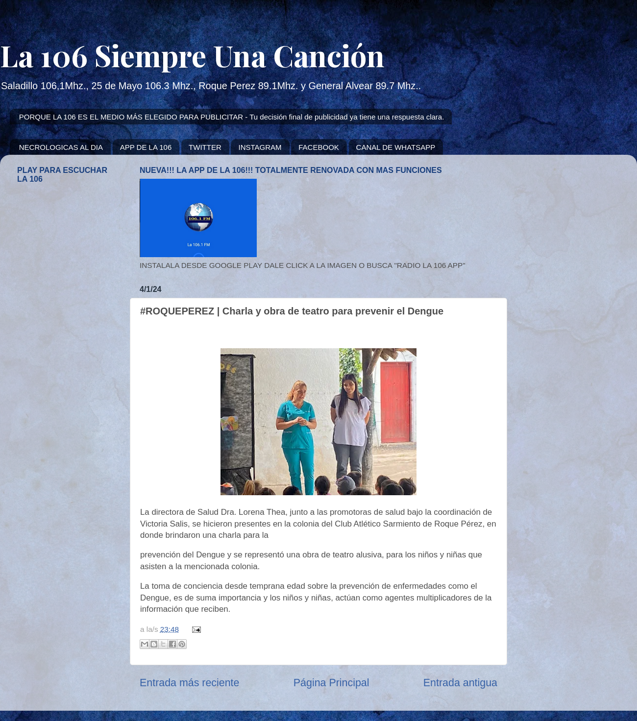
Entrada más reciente (189, 683)
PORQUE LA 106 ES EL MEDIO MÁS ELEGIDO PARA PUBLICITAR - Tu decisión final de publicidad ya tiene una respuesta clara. (231, 117)
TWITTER (205, 147)
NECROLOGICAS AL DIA (61, 147)
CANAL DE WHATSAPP (396, 147)
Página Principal (331, 683)
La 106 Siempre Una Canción (192, 54)
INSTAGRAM (259, 147)
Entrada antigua (460, 683)
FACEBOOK (318, 147)
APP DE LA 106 (146, 147)
